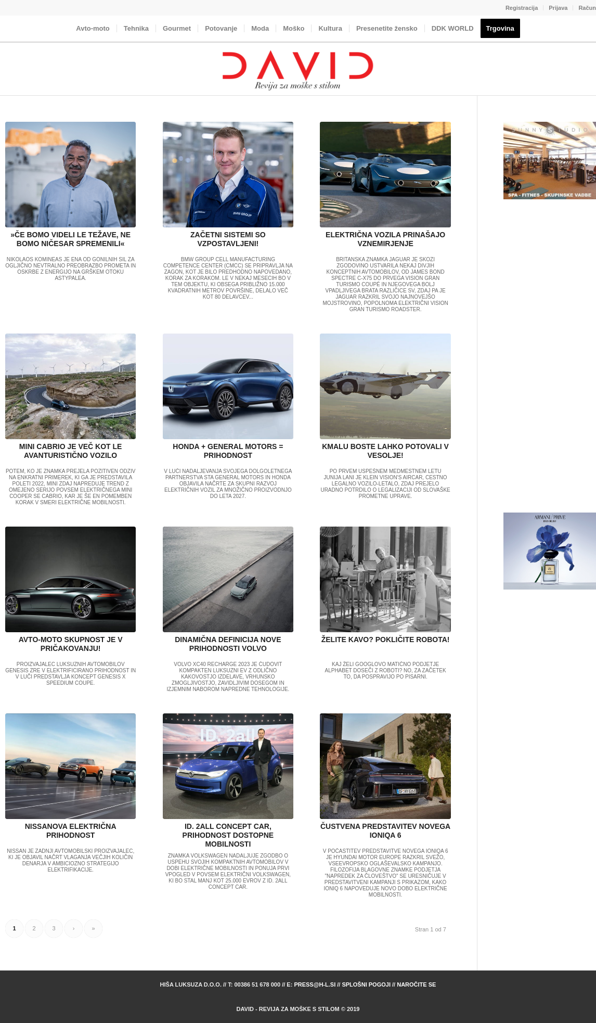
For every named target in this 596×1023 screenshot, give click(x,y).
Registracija (522, 8)
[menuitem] (521, 7)
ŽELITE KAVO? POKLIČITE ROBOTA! (385, 639)
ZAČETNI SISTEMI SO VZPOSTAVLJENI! (228, 239)
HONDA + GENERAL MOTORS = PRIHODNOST (228, 450)
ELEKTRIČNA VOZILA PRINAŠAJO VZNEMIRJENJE (385, 239)
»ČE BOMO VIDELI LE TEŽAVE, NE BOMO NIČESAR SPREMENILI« (70, 239)
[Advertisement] (549, 356)
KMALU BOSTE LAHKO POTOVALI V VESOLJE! (385, 450)
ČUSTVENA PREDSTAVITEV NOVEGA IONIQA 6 (385, 830)
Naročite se (416, 984)
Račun (587, 8)
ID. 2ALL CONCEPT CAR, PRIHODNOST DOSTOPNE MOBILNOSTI (228, 835)
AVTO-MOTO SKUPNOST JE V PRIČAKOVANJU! (71, 644)
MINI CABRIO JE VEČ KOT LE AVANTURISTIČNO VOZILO (70, 450)
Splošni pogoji (366, 984)
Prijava (558, 8)
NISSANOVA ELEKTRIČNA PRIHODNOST (70, 830)
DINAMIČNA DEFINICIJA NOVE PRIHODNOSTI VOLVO (228, 644)
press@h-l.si (314, 984)
